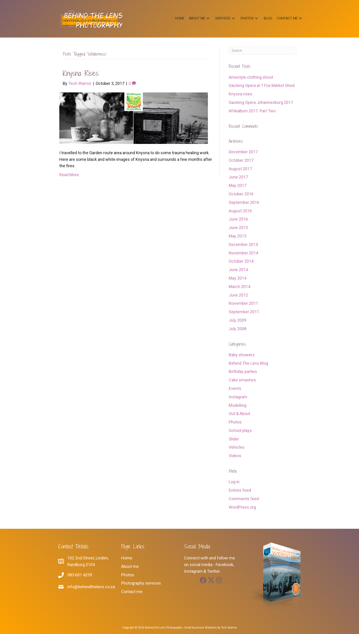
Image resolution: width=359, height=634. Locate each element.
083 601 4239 (79, 574)
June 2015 (238, 227)
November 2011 (243, 303)
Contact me (131, 591)
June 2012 (238, 295)
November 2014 (243, 253)
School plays (240, 430)
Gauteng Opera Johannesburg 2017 (261, 102)
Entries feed (240, 490)
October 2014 (241, 261)
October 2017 (241, 160)
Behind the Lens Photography (163, 627)
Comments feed (244, 498)
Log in (234, 481)
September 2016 (244, 202)
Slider (234, 439)
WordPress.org (242, 507)
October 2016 (241, 194)
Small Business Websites (200, 627)
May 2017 (237, 185)
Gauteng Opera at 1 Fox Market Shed (261, 85)
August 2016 (240, 210)
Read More (69, 174)
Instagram (238, 396)
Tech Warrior (229, 627)
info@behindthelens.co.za (91, 586)
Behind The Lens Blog (248, 363)
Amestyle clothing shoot (251, 77)
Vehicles (237, 447)
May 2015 (237, 236)
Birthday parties (243, 371)
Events (235, 388)
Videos (235, 455)
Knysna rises (81, 73)
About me (130, 566)
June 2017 (238, 177)
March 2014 (239, 286)
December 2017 (243, 151)
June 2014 (238, 269)
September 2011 (244, 311)
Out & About (239, 413)
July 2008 (237, 328)
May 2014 (237, 278)
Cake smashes (242, 380)
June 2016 (238, 219)
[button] (208, 18)
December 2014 (243, 244)
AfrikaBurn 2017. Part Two (252, 110)
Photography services (141, 583)
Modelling (237, 405)
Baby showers (242, 354)
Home (126, 558)
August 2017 (240, 168)
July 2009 (237, 320)
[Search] (262, 50)
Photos (235, 422)
